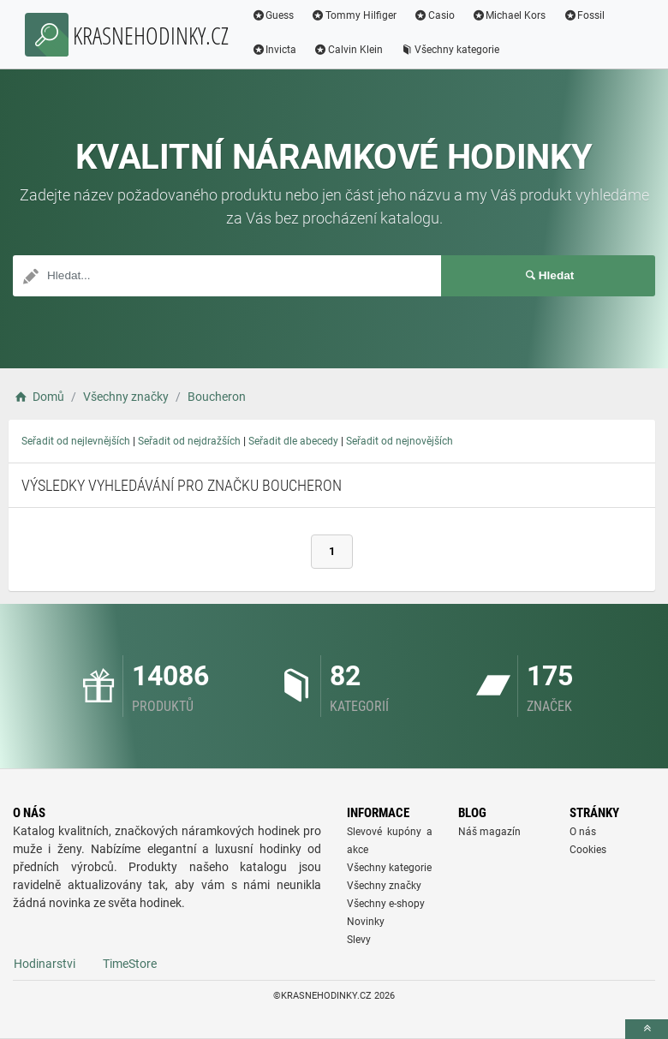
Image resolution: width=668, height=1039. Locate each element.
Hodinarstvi (44, 963)
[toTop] (646, 1029)
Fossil (586, 15)
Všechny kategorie (452, 50)
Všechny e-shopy (386, 904)
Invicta (276, 50)
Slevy (359, 940)
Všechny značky (384, 886)
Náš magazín (489, 832)
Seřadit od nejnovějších (399, 441)
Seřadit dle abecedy (293, 441)
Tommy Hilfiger (356, 15)
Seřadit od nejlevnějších (75, 441)
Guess (274, 15)
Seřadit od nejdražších (189, 441)
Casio (436, 15)
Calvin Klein (350, 50)
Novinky (366, 922)
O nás (583, 832)
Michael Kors (511, 15)
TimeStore (130, 963)
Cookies (588, 850)
